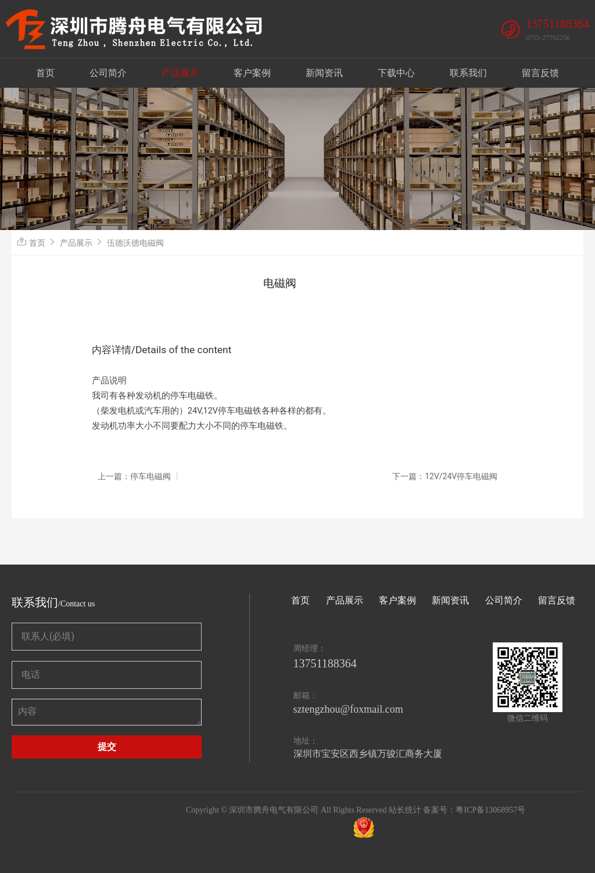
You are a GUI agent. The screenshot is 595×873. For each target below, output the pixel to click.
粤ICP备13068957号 (490, 810)
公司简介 (108, 72)
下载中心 (396, 72)
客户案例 (252, 72)
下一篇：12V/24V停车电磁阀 (444, 476)
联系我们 (468, 72)
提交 (107, 746)
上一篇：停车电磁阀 (134, 476)
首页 (45, 72)
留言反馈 (540, 72)
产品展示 (180, 72)
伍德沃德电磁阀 (135, 242)
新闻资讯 (324, 72)
